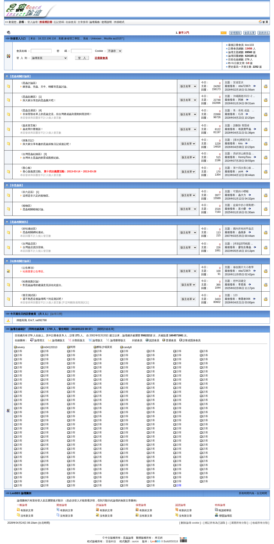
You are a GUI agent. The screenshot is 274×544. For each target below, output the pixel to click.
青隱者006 (244, 298)
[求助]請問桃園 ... (243, 243)
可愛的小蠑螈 (241, 191)
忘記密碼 (59, 22)
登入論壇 (32, 22)
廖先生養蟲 (244, 247)
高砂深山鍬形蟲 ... (243, 153)
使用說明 (106, 22)
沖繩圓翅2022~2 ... (244, 96)
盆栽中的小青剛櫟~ (244, 205)
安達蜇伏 (238, 82)
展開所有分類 (239, 522)
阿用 (72, 347)
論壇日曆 (56, 313)
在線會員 (71, 22)
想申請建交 (239, 280)
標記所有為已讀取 (215, 522)
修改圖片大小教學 (243, 267)
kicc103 (249, 44)
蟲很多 (242, 232)
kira (240, 143)
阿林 (240, 99)
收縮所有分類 (260, 522)
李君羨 (242, 284)
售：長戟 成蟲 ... (243, 110)
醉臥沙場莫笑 (104, 347)
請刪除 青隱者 (241, 125)
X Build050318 (164, 541)
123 (235, 295)
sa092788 (41, 320)
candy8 (127, 347)
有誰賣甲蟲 (244, 129)
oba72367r (244, 86)
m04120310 (50, 347)
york (240, 171)
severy (21, 347)
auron (135, 541)
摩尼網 (158, 537)
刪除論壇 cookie (190, 522)
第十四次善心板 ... (243, 167)
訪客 (19, 351)
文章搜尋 (83, 22)
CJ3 (240, 114)
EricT (31, 320)
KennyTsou (244, 157)
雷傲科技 (111, 541)
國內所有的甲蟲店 (243, 228)
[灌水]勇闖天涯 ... (243, 139)
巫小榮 (242, 208)
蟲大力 (242, 195)
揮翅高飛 (21, 320)
